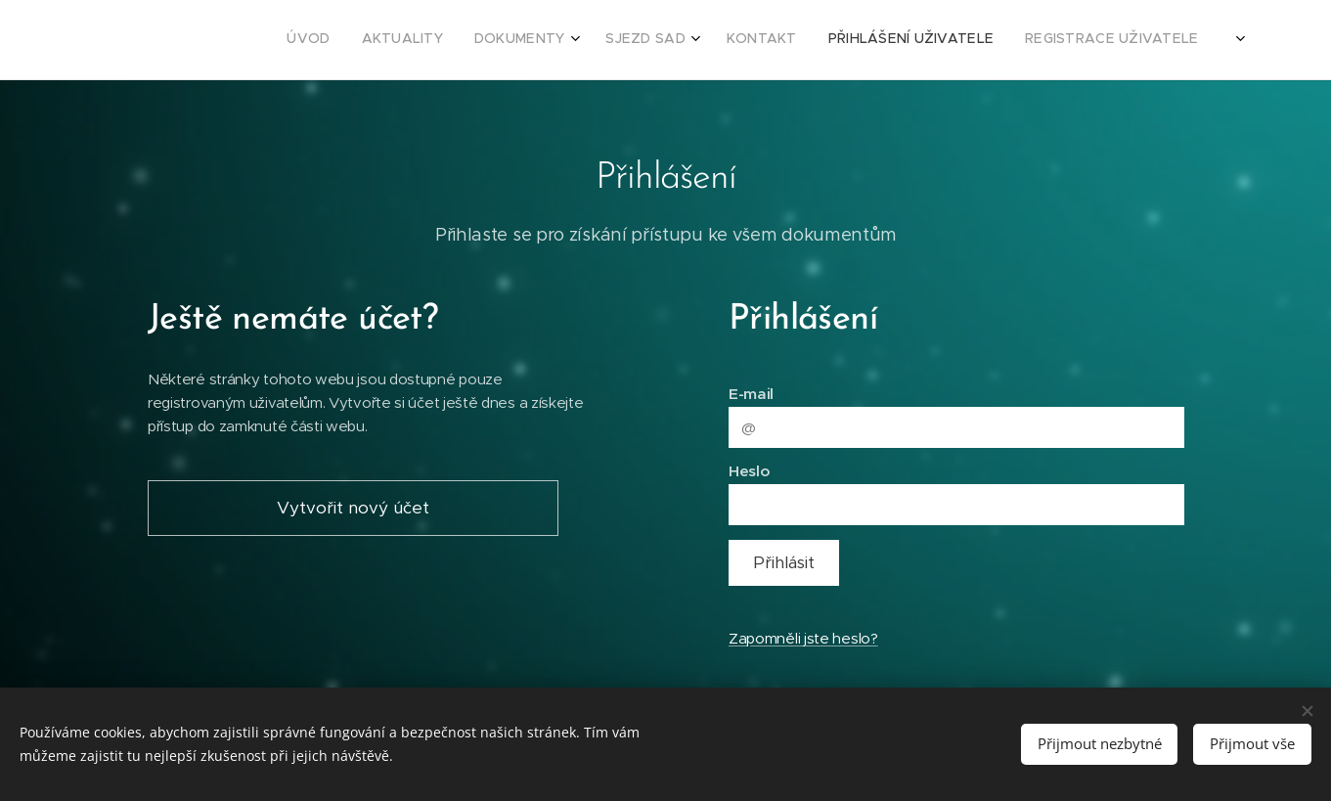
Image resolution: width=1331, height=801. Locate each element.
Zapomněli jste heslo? (802, 638)
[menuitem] (1019, 40)
